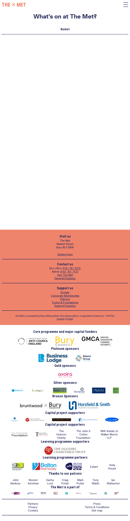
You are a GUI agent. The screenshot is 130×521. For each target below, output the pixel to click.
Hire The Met (65, 275)
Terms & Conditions (97, 507)
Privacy (33, 507)
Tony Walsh (95, 481)
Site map (97, 510)
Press (97, 503)
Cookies (33, 510)
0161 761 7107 (69, 271)
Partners (33, 503)
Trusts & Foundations (65, 302)
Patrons (65, 299)
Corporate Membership (65, 296)
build (70, 318)
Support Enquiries (65, 306)
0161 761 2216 (72, 268)
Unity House (112, 466)
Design (61, 318)
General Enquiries (65, 278)
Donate (65, 292)
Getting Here (65, 254)
